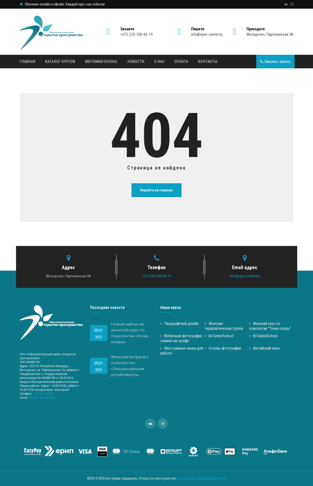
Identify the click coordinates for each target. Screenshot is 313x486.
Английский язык (264, 348)
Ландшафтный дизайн (179, 323)
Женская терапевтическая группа (224, 326)
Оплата (181, 61)
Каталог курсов (60, 61)
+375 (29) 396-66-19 (136, 32)
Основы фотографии (223, 348)
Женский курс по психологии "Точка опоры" (270, 326)
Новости (136, 61)
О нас (159, 61)
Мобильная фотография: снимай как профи (181, 338)
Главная (27, 61)
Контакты (207, 61)
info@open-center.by (207, 32)
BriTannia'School (101, 61)
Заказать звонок (275, 61)
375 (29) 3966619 (43, 393)
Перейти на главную (156, 190)
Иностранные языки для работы (181, 350)
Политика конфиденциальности (202, 478)
